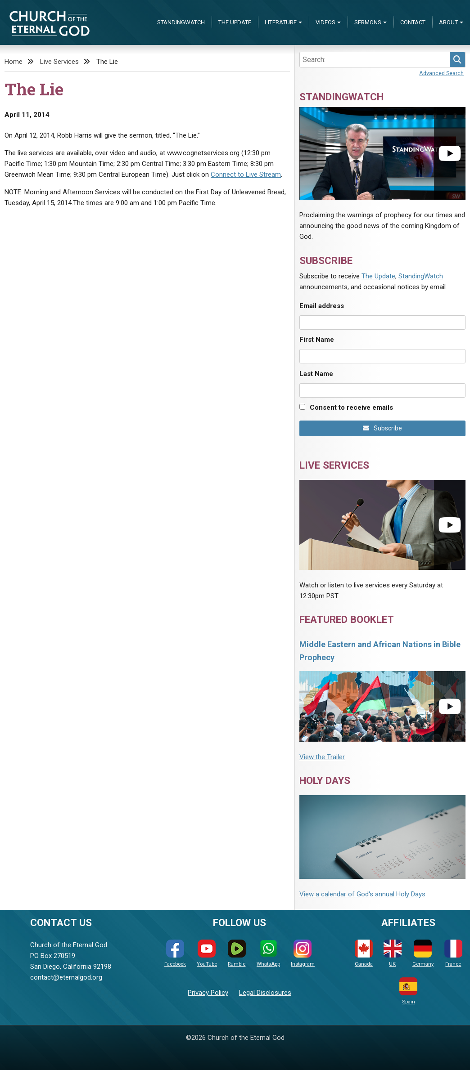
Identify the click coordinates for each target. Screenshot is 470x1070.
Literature (281, 22)
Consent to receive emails (351, 407)
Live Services (59, 62)
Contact (412, 22)
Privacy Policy (208, 993)
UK (393, 953)
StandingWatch (181, 22)
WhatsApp (268, 953)
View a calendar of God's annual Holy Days (362, 894)
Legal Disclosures (265, 993)
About (448, 22)
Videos (325, 22)
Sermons (367, 22)
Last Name (316, 374)
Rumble (237, 953)
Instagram (303, 953)
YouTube (207, 953)
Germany (423, 953)
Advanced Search (441, 73)
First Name (316, 340)
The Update (234, 22)
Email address (321, 306)
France (453, 953)
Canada (364, 953)
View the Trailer (322, 757)
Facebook (175, 953)
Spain (408, 991)
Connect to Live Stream (246, 174)
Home (14, 62)
